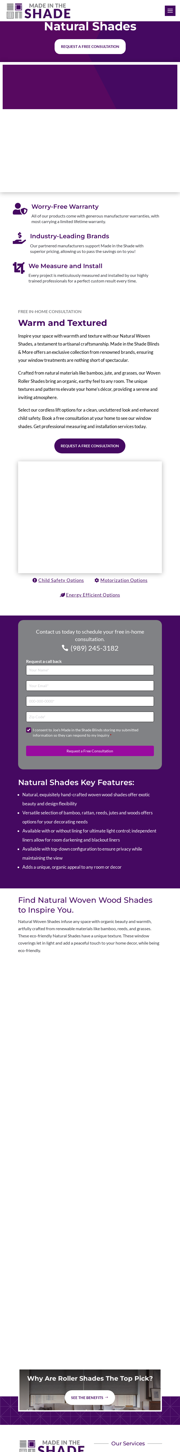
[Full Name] (90, 670)
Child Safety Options (61, 580)
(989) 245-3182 (94, 648)
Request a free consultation (90, 46)
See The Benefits (87, 1397)
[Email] (90, 685)
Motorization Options (124, 580)
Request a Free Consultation (90, 446)
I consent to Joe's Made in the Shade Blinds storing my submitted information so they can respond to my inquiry (85, 732)
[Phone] (90, 701)
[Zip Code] (90, 717)
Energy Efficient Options (93, 595)
